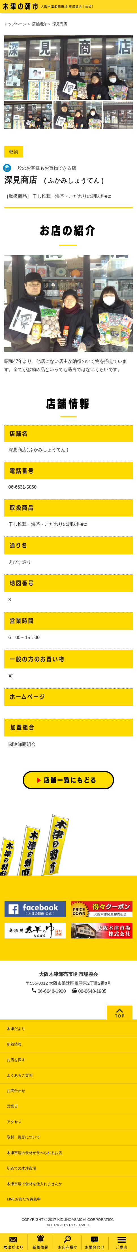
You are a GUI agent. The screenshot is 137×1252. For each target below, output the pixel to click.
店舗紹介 (39, 24)
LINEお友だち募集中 (24, 1199)
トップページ (15, 24)
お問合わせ (16, 1091)
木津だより (16, 1029)
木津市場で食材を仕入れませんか (34, 1184)
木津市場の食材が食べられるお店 (34, 1153)
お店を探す (16, 1060)
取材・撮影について (23, 1137)
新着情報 (14, 1044)
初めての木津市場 (21, 1168)
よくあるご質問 (20, 1075)
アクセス (14, 1122)
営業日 (12, 1106)
